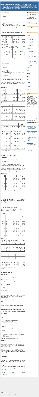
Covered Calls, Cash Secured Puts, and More (16, 4)
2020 (29, 70)
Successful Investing (30, 143)
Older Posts (23, 372)
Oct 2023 (30, 41)
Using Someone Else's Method (31, 144)
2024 (29, 35)
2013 (29, 80)
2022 (29, 67)
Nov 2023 (30, 39)
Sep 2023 (30, 42)
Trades (4, 151)
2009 (29, 86)
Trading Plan (4, 369)
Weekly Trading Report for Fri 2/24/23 (8, 13)
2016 (29, 76)
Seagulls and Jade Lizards (31, 128)
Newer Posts (3, 372)
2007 (29, 89)
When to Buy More (30, 150)
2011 (29, 83)
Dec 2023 (30, 38)
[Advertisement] (8, 384)
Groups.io (34, 14)
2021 (29, 69)
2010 (29, 85)
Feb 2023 (30, 52)
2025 (29, 34)
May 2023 (30, 48)
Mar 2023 (30, 51)
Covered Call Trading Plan (31, 132)
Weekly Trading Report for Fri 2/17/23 (8, 64)
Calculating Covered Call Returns (32, 131)
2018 (29, 73)
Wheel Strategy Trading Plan (6, 272)
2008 (29, 88)
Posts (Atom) (7, 374)
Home (13, 372)
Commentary (29, 27)
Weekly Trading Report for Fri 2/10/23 (8, 155)
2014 (29, 79)
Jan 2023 (30, 65)
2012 (29, 82)
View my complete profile (31, 120)
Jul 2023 (30, 45)
